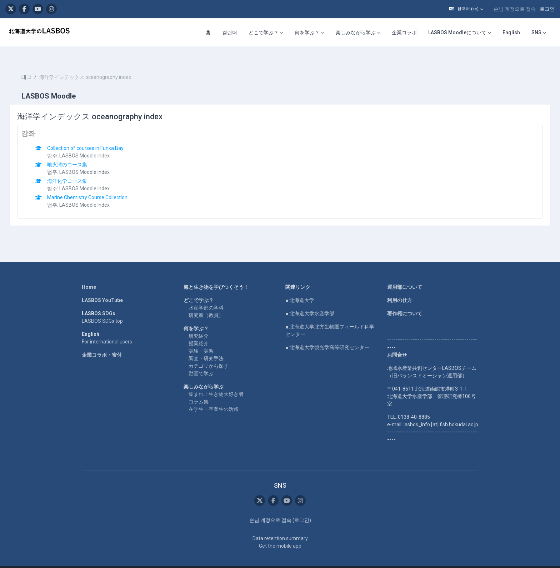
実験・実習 (201, 338)
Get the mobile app (280, 533)
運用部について (404, 274)
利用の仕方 (399, 287)
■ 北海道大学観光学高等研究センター (327, 334)
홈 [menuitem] (208, 32)
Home (89, 274)
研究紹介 (199, 323)
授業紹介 (199, 330)
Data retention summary (280, 525)
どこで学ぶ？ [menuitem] (264, 32)
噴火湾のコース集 (78, 152)
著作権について (404, 300)
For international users (107, 329)
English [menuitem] (511, 32)
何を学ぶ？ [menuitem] (307, 32)
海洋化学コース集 (78, 168)
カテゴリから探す (209, 353)
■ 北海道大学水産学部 (309, 300)
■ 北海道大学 (299, 287)
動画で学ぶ (201, 360)
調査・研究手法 (206, 345)
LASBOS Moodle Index (95, 143)
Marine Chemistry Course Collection (98, 184)
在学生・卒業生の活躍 (214, 396)
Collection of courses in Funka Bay (96, 135)
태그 (36, 64)
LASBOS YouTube (102, 287)
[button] (466, 8)
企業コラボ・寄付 (102, 342)
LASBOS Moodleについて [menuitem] (457, 32)
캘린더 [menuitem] (229, 32)
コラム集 (199, 389)
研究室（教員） (206, 302)
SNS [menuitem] (536, 32)
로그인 (547, 9)
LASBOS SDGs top (102, 308)
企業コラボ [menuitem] (404, 32)
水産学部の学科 (206, 295)
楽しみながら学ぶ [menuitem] (356, 32)
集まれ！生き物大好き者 (216, 381)
